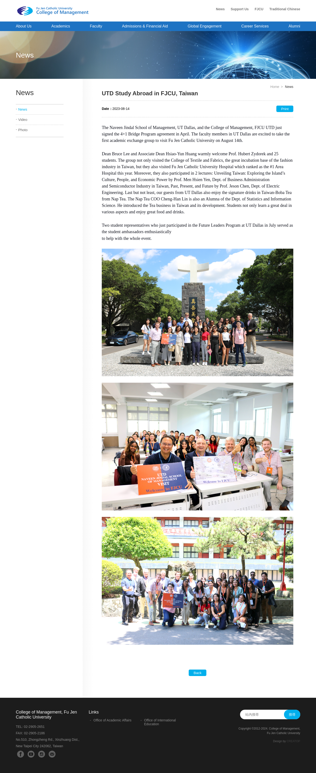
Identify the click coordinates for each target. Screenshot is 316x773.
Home (274, 87)
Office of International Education (160, 722)
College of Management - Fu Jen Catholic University (54, 11)
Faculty (96, 26)
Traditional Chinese (284, 9)
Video (22, 120)
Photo (22, 130)
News (220, 9)
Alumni (294, 26)
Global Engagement (204, 26)
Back (197, 673)
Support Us (240, 9)
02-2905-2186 (34, 733)
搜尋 (292, 714)
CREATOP (293, 741)
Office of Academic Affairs (112, 720)
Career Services (255, 26)
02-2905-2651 (34, 727)
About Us (24, 26)
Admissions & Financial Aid (145, 26)
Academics (60, 26)
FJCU (259, 9)
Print (285, 109)
